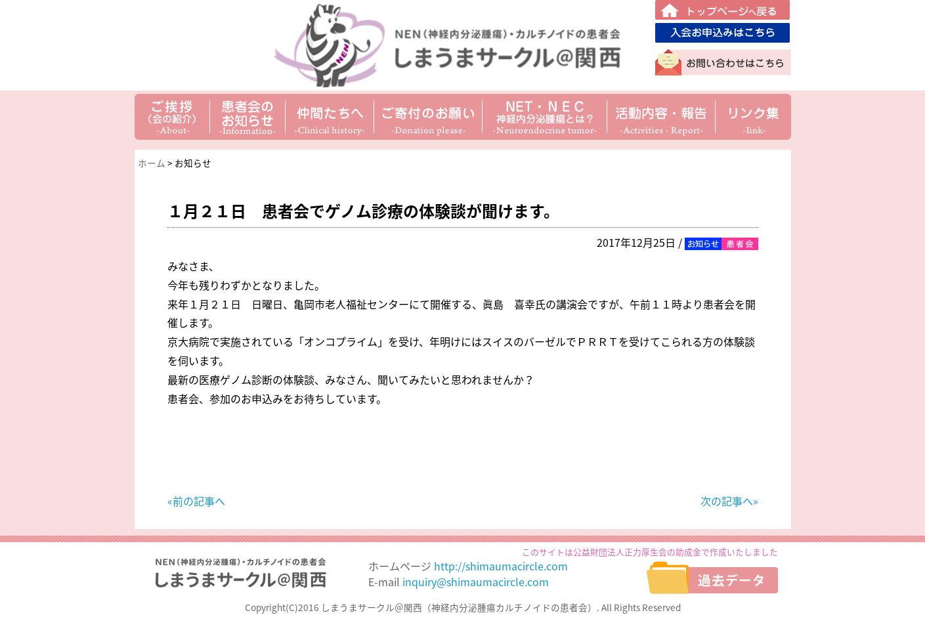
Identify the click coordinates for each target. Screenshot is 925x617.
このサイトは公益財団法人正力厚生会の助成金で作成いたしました (650, 551)
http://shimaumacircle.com (501, 566)
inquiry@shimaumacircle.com (475, 581)
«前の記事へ (196, 501)
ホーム (151, 162)
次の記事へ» (729, 501)
